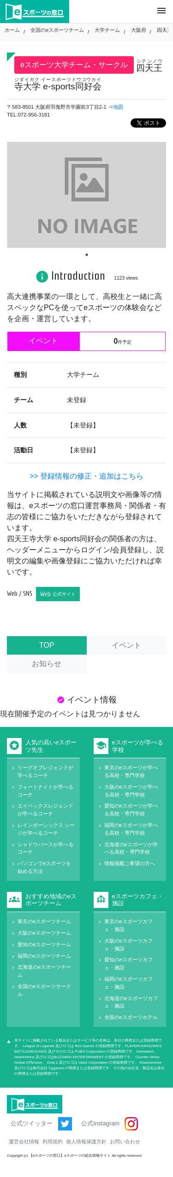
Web (58, 594)
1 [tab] (86, 254)
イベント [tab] (126, 645)
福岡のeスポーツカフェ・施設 (128, 983)
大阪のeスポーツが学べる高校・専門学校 (131, 790)
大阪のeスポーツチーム (44, 933)
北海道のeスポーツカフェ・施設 (131, 1002)
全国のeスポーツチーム (57, 30)
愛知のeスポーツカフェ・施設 (128, 963)
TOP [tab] (46, 645)
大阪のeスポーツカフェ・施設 (128, 944)
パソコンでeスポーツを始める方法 (44, 867)
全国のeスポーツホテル (131, 1017)
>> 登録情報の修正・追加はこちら (86, 476)
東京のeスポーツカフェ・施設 (128, 925)
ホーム (12, 30)
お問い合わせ (125, 1141)
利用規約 (52, 1141)
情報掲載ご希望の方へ (129, 863)
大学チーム (107, 30)
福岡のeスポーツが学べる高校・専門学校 (131, 829)
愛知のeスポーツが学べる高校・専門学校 (131, 809)
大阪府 (138, 30)
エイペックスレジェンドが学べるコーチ (45, 809)
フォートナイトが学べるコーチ (45, 790)
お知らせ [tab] (46, 664)
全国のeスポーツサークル (44, 990)
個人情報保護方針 (86, 1141)
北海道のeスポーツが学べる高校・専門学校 (131, 848)
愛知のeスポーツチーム (44, 944)
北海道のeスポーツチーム (44, 971)
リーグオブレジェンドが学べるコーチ (45, 771)
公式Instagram (109, 1123)
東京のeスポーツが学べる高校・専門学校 (131, 771)
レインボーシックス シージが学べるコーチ (46, 829)
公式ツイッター (41, 1123)
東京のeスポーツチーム (44, 921)
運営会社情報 (24, 1141)
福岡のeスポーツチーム (44, 956)
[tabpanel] (86, 195)
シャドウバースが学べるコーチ (45, 848)
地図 (118, 107)
